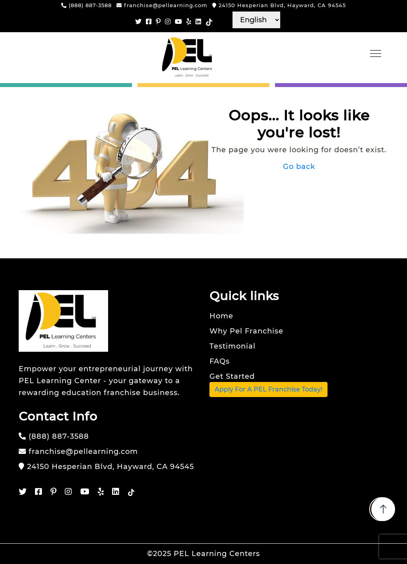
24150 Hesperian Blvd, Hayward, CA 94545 (279, 5)
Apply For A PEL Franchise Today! (268, 389)
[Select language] (256, 20)
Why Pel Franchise (246, 331)
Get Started (232, 376)
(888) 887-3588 (86, 5)
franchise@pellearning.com (161, 5)
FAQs (219, 361)
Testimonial (232, 346)
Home (221, 316)
